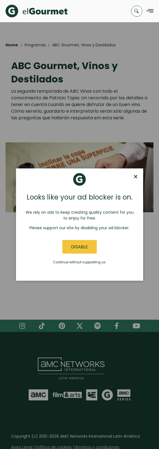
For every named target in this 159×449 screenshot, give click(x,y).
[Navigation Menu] (148, 11)
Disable (79, 247)
